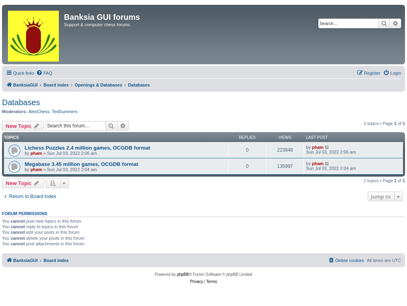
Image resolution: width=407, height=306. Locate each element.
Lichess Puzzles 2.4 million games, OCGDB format (87, 148)
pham (36, 153)
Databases (21, 102)
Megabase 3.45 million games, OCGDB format (81, 164)
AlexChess (39, 111)
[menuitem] (44, 73)
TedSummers (65, 111)
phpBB (183, 274)
